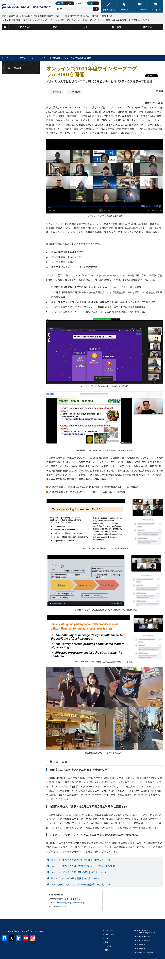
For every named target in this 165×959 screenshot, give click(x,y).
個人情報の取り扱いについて (51, 922)
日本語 (60, 3)
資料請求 (148, 922)
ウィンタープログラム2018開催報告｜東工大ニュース (79, 872)
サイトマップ (84, 922)
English (69, 3)
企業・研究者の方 (143, 940)
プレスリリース (116, 922)
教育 (106, 938)
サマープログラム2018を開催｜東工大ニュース (75, 878)
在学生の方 (141, 948)
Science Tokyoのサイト (41, 20)
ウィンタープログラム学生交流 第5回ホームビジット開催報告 (83, 866)
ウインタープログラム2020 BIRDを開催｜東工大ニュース (80, 860)
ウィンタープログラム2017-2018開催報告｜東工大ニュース (82, 884)
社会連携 (108, 946)
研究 (106, 942)
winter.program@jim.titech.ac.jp (70, 902)
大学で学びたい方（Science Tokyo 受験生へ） (147, 931)
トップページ (8, 58)
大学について (110, 934)
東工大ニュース (26, 58)
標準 (90, 3)
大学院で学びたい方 (144, 936)
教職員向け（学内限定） (146, 952)
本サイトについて (19, 922)
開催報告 (76, 91)
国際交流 (57, 91)
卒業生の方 (141, 944)
